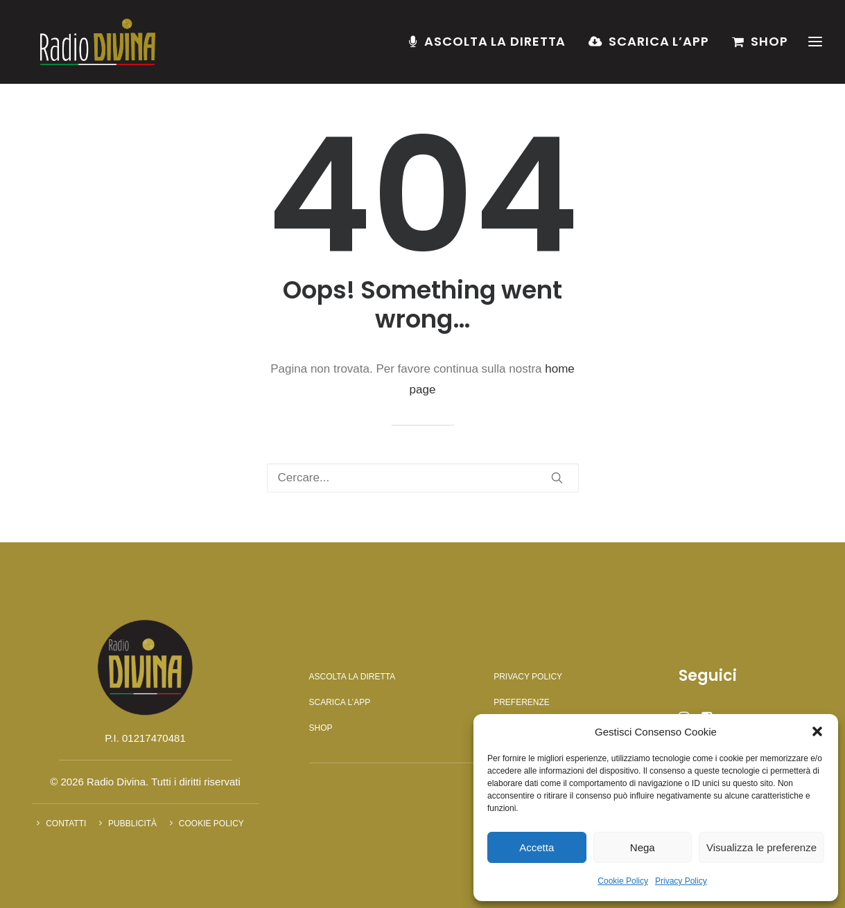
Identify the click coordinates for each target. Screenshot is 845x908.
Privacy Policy (681, 881)
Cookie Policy (623, 881)
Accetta (536, 847)
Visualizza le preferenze (761, 847)
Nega (642, 847)
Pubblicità (132, 823)
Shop (769, 46)
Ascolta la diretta (495, 46)
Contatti (66, 823)
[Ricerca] (423, 477)
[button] (817, 731)
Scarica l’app (659, 46)
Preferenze (522, 702)
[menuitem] (492, 46)
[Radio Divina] (93, 46)
